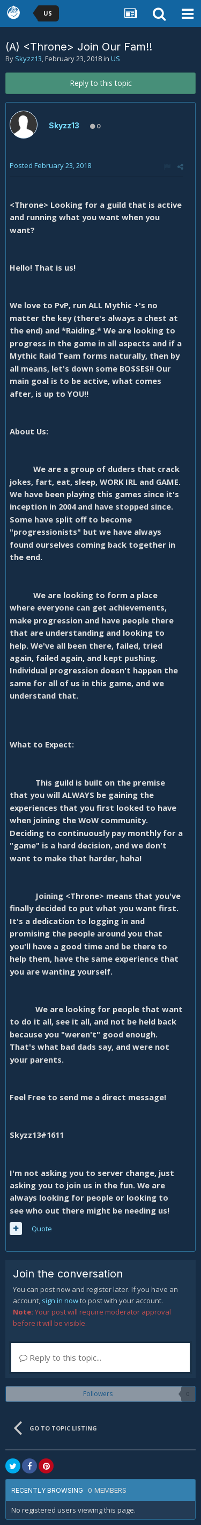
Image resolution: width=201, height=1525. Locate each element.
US (115, 58)
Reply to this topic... (60, 1357)
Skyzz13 (28, 58)
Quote (42, 1228)
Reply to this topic (101, 83)
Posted (50, 165)
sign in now (60, 1300)
